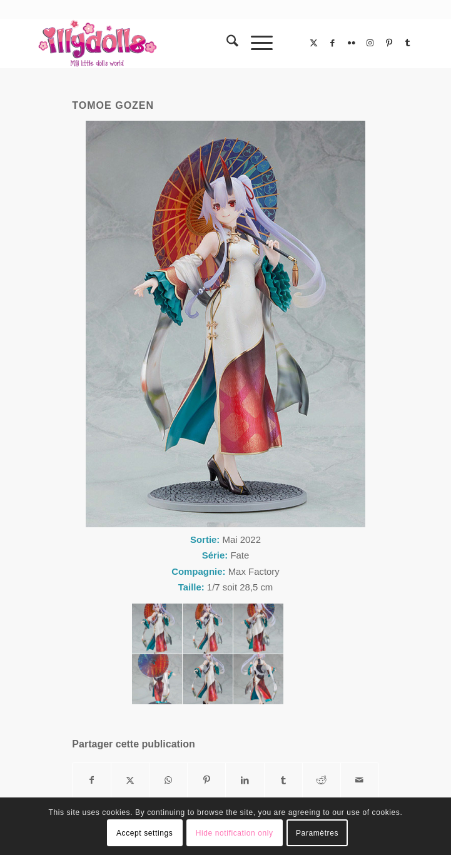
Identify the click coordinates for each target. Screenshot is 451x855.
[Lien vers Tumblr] (407, 43)
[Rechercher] (226, 43)
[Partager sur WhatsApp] (168, 780)
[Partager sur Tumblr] (283, 780)
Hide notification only (234, 833)
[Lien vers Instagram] (370, 43)
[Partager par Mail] (359, 780)
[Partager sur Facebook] (92, 780)
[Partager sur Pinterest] (206, 780)
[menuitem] (226, 43)
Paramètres (317, 833)
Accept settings (144, 833)
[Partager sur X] (130, 780)
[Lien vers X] (314, 43)
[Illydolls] (187, 43)
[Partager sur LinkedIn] (244, 780)
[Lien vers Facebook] (332, 43)
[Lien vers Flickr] (351, 43)
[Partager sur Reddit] (321, 780)
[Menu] (255, 43)
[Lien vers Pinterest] (389, 43)
